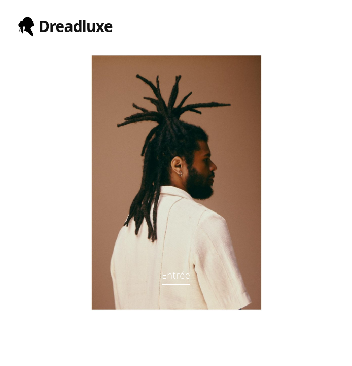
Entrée (176, 275)
